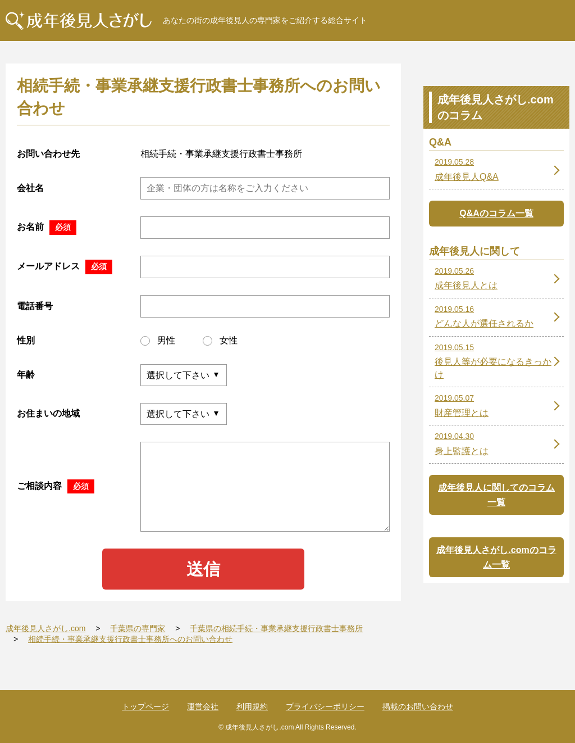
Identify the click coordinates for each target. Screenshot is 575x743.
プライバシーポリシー (325, 706)
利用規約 (252, 706)
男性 (157, 341)
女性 (220, 341)
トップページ (145, 706)
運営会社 (202, 706)
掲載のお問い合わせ (417, 706)
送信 (203, 569)
